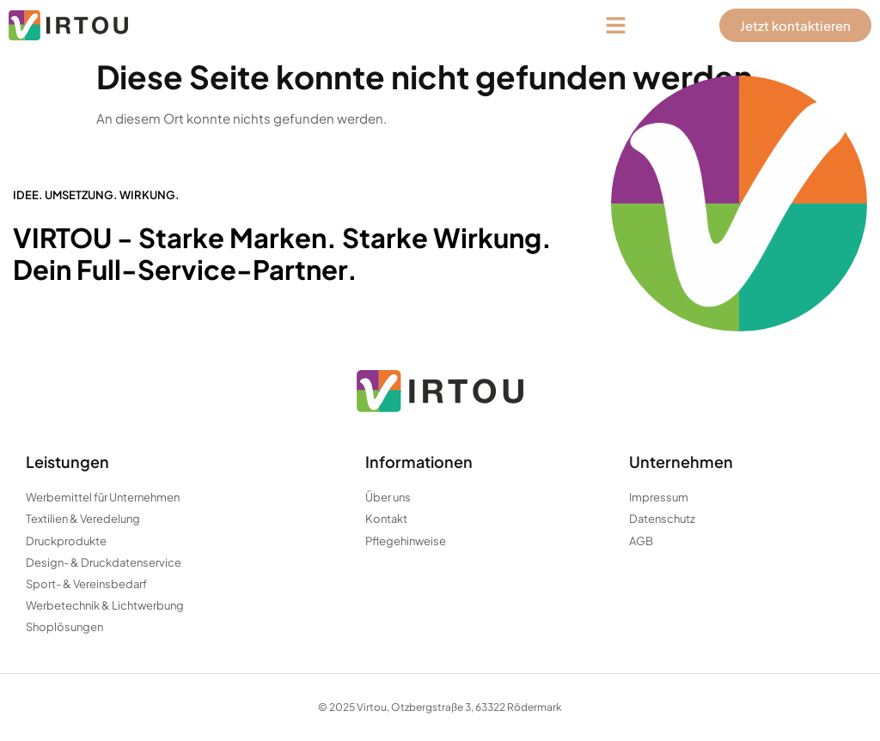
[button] (616, 25)
